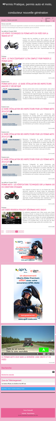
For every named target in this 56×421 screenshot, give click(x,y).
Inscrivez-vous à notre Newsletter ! (13, 391)
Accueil (3, 20)
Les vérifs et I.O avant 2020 (9, 31)
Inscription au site (33, 418)
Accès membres (22, 418)
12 (22, 234)
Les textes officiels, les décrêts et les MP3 (11, 386)
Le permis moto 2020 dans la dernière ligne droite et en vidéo (27, 360)
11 (19, 234)
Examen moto (5, 82)
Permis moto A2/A (12, 20)
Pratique (4, 57)
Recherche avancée (8, 377)
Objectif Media (30, 416)
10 (16, 234)
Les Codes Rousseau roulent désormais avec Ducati (25, 211)
